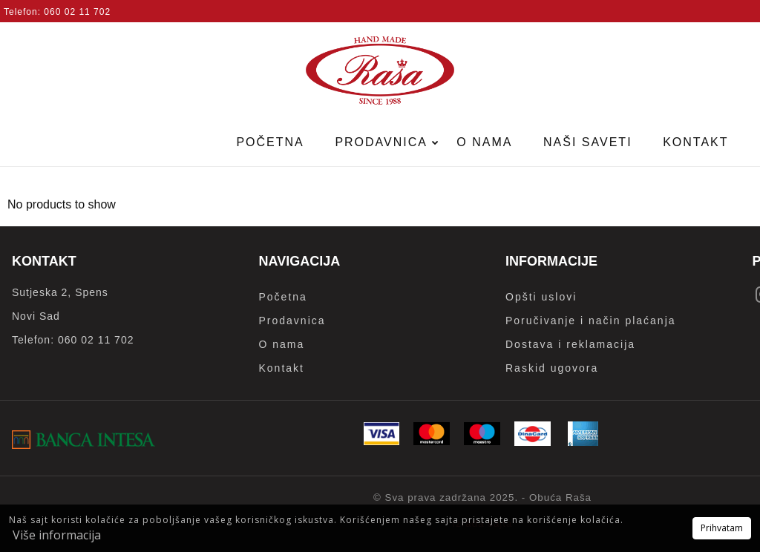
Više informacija (57, 535)
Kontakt (695, 142)
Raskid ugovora (551, 368)
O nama (484, 142)
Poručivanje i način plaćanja (590, 320)
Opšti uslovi (541, 297)
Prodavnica (383, 142)
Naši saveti (587, 142)
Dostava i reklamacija (570, 344)
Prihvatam (722, 528)
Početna (270, 142)
